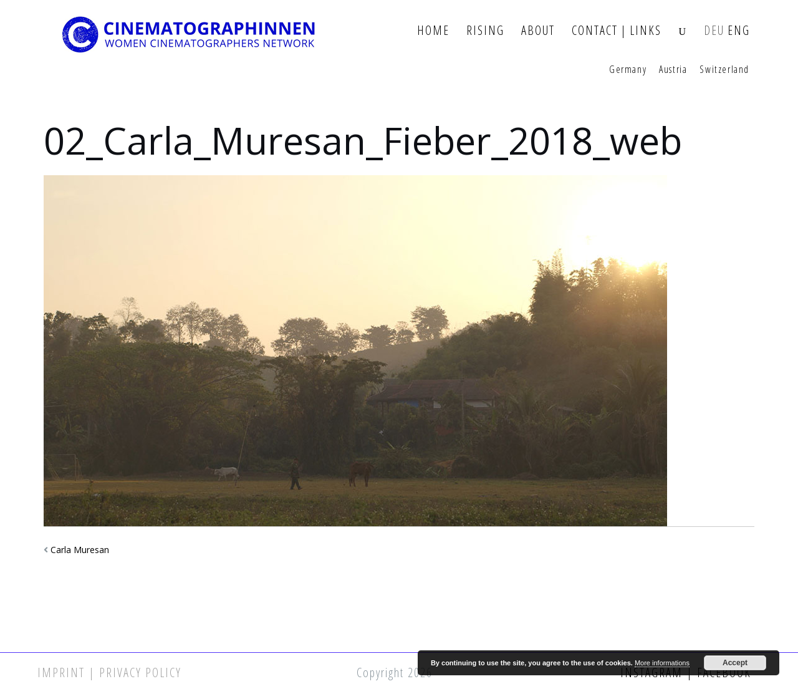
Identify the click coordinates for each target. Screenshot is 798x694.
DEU (714, 31)
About (538, 31)
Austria (673, 70)
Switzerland (724, 70)
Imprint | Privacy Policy (109, 672)
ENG (739, 31)
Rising (485, 31)
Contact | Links (616, 31)
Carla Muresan (79, 550)
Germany (628, 70)
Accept (735, 662)
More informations (662, 663)
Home (433, 31)
